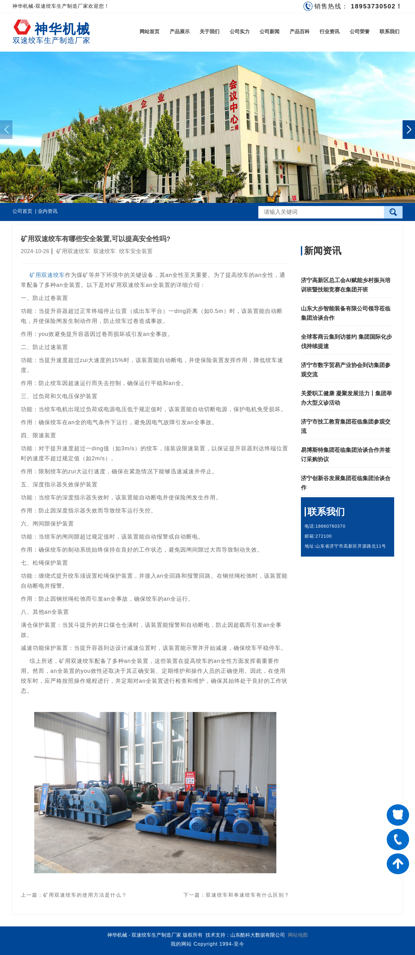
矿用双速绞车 (47, 275)
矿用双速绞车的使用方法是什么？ (85, 891)
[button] (409, 129)
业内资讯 (48, 211)
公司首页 (22, 211)
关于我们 (209, 31)
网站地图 (298, 935)
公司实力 (240, 31)
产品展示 (180, 31)
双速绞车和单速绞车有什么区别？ (248, 891)
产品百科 (300, 31)
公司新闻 (269, 31)
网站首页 (149, 31)
